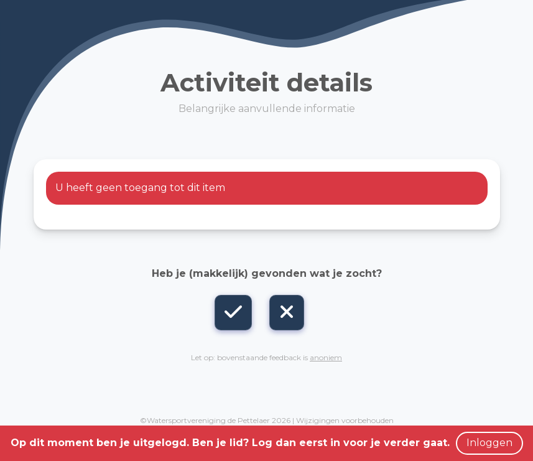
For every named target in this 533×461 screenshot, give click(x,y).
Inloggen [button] (489, 443)
